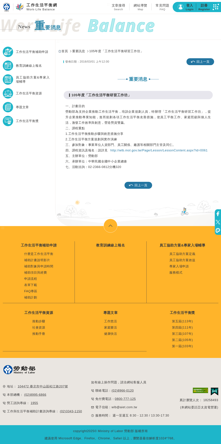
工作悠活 (110, 321)
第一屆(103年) (182, 345)
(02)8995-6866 (35, 394)
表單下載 (30, 285)
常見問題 (162, 7)
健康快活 (110, 333)
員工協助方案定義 (182, 254)
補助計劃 (30, 297)
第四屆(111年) (182, 327)
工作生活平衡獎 (27, 121)
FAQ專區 (30, 291)
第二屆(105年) (182, 339)
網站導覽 (140, 7)
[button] (215, 6)
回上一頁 (200, 61)
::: (108, 4)
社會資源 (38, 327)
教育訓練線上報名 (29, 65)
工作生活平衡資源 (29, 93)
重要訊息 (78, 51)
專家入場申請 (179, 266)
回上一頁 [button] (138, 185)
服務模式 (175, 272)
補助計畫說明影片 (37, 260)
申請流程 (30, 279)
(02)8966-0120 (123, 390)
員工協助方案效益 (182, 260)
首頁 (64, 51)
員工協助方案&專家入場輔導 (33, 79)
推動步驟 (38, 321)
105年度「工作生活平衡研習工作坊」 (116, 51)
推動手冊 (38, 333)
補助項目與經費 (35, 272)
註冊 (204, 7)
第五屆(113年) (182, 321)
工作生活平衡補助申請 (32, 52)
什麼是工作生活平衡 (38, 254)
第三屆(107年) (182, 333)
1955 (34, 402)
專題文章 (22, 107)
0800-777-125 (125, 398)
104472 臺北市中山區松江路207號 (43, 386)
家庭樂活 (110, 327)
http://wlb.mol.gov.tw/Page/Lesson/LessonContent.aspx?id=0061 (159, 150)
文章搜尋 (118, 7)
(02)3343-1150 (71, 411)
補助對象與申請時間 (38, 266)
